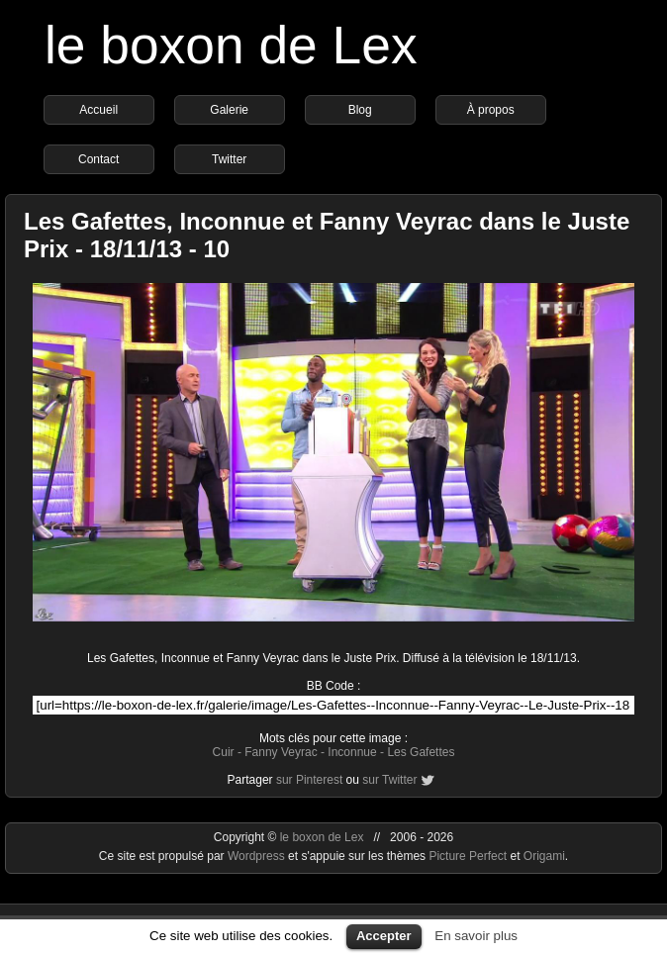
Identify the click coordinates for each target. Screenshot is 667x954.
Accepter (384, 935)
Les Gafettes (420, 752)
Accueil (98, 110)
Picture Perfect (468, 856)
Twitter (229, 159)
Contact (98, 159)
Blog (360, 110)
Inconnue (352, 752)
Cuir (224, 752)
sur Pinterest (309, 780)
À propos (491, 110)
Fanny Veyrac (280, 752)
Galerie (229, 110)
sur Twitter (389, 780)
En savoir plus (476, 935)
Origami (544, 856)
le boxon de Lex (231, 45)
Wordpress (258, 856)
